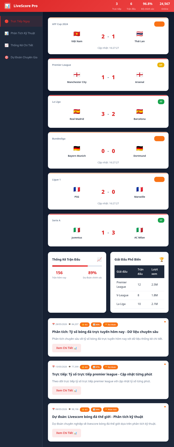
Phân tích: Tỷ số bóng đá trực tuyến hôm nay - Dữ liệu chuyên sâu (105, 331)
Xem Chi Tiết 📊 (66, 348)
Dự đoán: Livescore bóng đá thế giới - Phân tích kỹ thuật (97, 416)
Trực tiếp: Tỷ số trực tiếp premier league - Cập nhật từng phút (102, 374)
